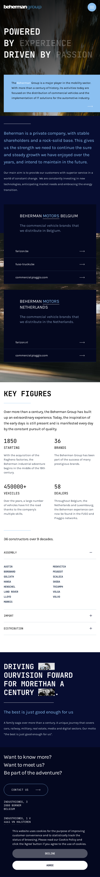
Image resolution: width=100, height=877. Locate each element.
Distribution (13, 628)
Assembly (10, 552)
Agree (50, 865)
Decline (50, 853)
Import (8, 616)
